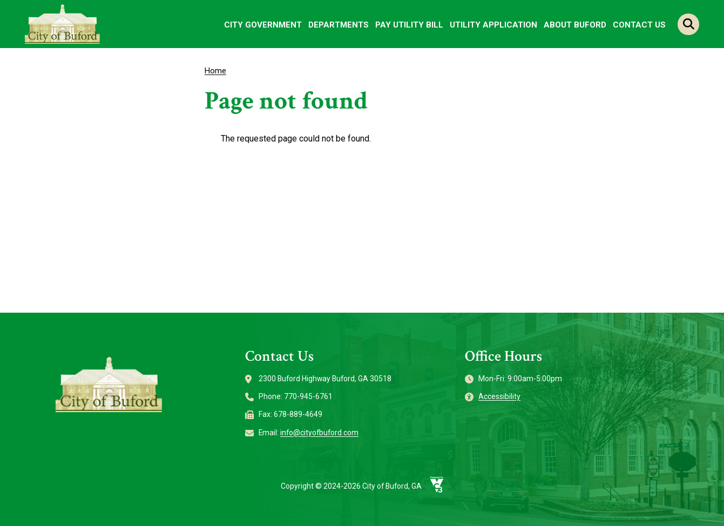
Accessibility (499, 396)
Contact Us (639, 25)
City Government (263, 25)
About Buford (575, 25)
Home (215, 71)
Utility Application (493, 25)
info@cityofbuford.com (319, 432)
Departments (338, 25)
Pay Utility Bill (409, 25)
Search (688, 24)
